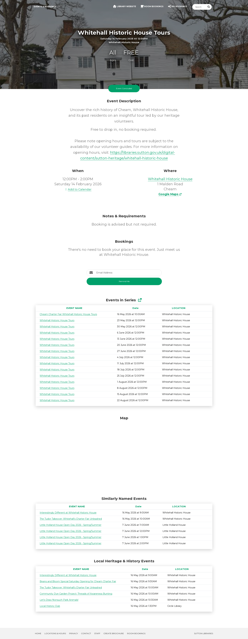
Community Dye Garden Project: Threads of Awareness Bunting (76, 593)
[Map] (124, 455)
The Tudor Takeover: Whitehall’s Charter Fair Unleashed (71, 518)
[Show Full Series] (140, 300)
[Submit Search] (209, 7)
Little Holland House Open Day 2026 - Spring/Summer (70, 524)
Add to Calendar (77, 189)
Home (38, 633)
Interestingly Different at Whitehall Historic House (68, 512)
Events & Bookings (45, 6)
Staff (97, 633)
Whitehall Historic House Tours (57, 320)
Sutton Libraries (203, 633)
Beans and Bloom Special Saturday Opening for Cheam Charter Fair (78, 581)
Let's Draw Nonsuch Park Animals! (59, 599)
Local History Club (50, 606)
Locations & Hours (55, 633)
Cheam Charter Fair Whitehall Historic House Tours (68, 314)
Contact (86, 633)
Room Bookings (136, 633)
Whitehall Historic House (170, 179)
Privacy (73, 633)
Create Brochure (113, 633)
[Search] (199, 7)
